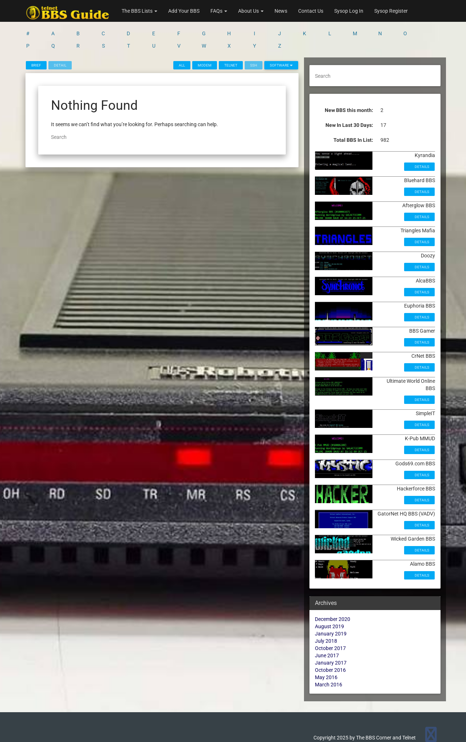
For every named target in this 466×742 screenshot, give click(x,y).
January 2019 (331, 634)
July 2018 (326, 641)
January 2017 (331, 663)
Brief (36, 65)
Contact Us (310, 11)
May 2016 (326, 677)
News (281, 11)
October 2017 (330, 648)
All (182, 65)
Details (421, 167)
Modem (205, 65)
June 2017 (327, 655)
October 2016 (330, 670)
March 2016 (328, 684)
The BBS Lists (139, 11)
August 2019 (329, 626)
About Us (251, 11)
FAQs (218, 11)
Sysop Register (391, 11)
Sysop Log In (348, 11)
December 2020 (332, 619)
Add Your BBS (184, 11)
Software (281, 65)
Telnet (230, 65)
